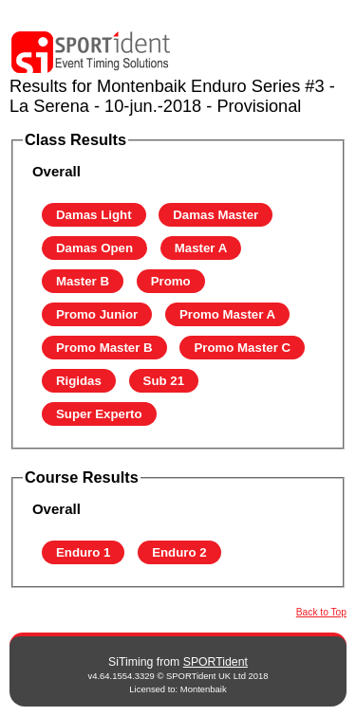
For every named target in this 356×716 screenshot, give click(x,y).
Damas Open (94, 248)
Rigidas (79, 381)
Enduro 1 (83, 552)
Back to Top (321, 612)
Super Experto (99, 414)
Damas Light (94, 215)
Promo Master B (104, 347)
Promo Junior (97, 314)
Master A (201, 248)
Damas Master (215, 215)
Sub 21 (164, 381)
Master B (82, 281)
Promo (171, 281)
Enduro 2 (179, 552)
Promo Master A (227, 314)
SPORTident (215, 662)
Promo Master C (242, 347)
